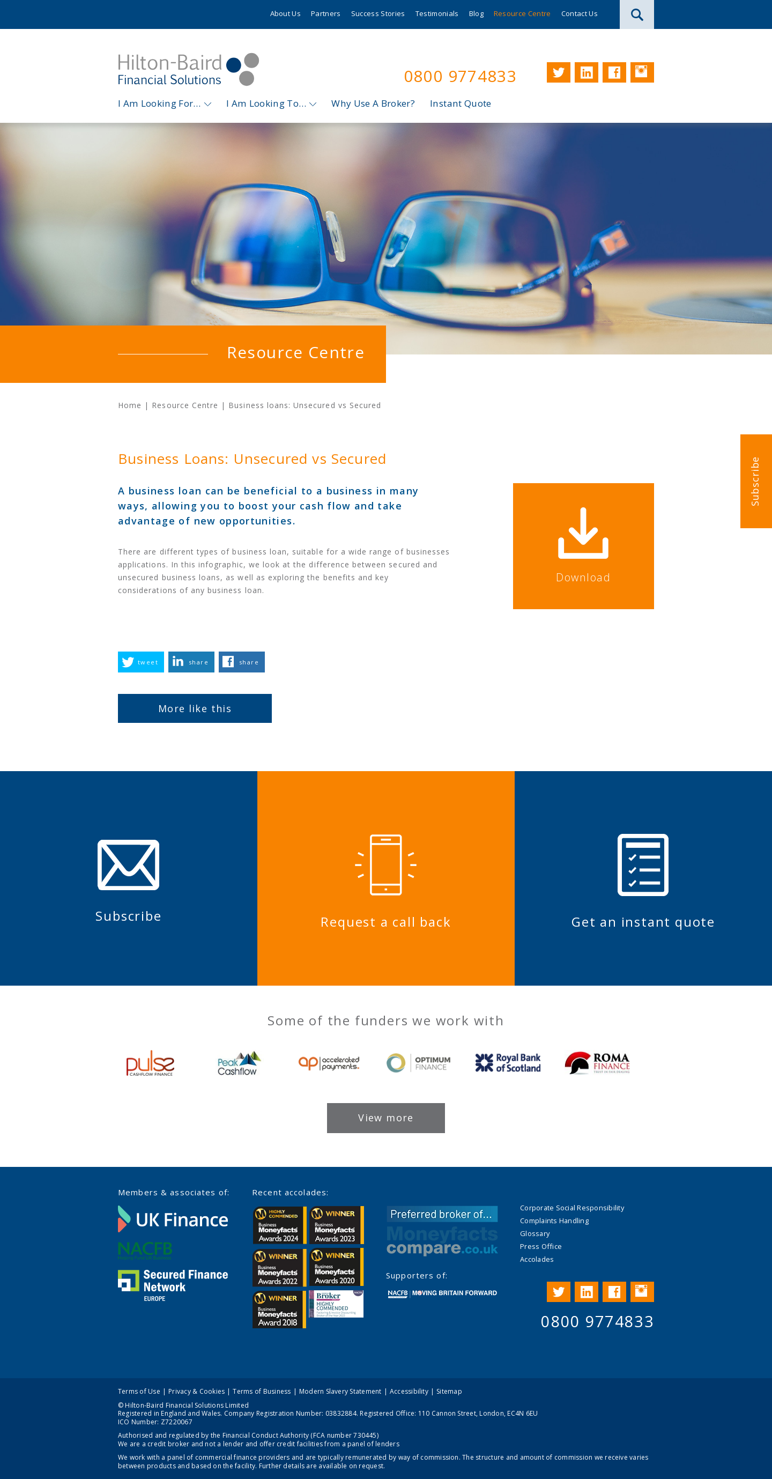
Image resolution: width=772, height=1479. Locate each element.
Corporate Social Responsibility (572, 1207)
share (199, 662)
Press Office (541, 1246)
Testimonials (437, 13)
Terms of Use (139, 1390)
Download (588, 577)
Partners (326, 13)
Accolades (537, 1259)
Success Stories (378, 13)
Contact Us (579, 13)
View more (385, 1117)
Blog (476, 13)
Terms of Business (262, 1390)
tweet (148, 662)
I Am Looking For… (159, 103)
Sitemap (449, 1390)
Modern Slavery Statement (340, 1390)
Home (130, 406)
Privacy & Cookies (196, 1390)
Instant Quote (460, 103)
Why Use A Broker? (373, 103)
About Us (285, 13)
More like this (195, 708)
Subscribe (754, 481)
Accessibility (409, 1390)
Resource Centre (522, 13)
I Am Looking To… (266, 103)
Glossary (535, 1233)
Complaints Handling (554, 1220)
